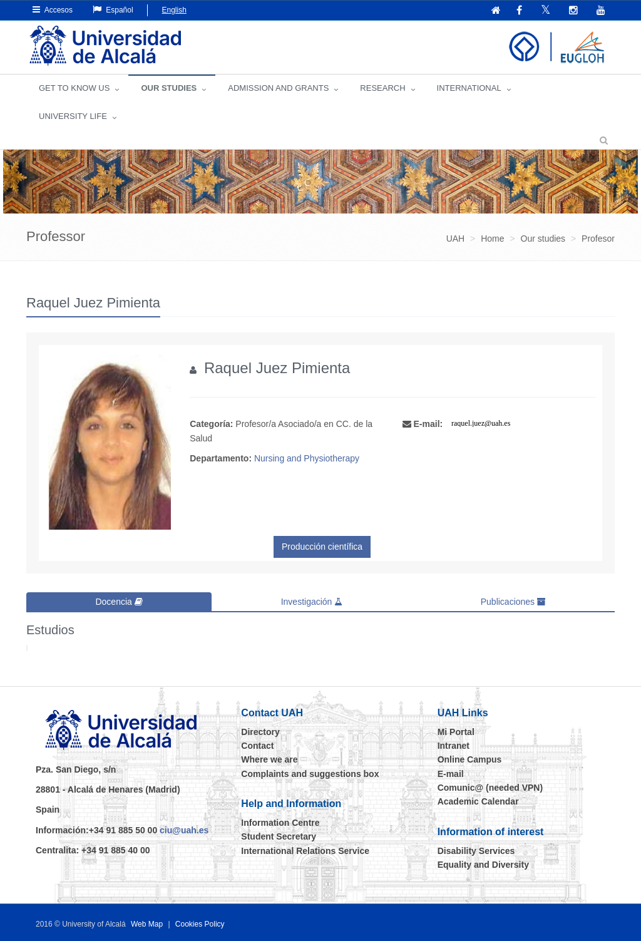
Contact (257, 746)
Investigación (312, 602)
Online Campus (470, 759)
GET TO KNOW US (74, 88)
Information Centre (280, 823)
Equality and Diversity (483, 865)
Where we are (269, 759)
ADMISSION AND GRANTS (278, 88)
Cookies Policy (200, 924)
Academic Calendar (478, 801)
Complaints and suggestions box (310, 774)
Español (113, 9)
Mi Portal (456, 732)
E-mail (451, 774)
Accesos (53, 9)
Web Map (147, 924)
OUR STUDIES (169, 88)
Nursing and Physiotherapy (306, 458)
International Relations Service (305, 851)
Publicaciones (513, 602)
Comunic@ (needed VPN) (490, 788)
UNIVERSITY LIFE (73, 116)
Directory (260, 732)
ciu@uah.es (184, 830)
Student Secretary (278, 836)
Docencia (118, 602)
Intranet (453, 746)
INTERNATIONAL (469, 88)
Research (382, 88)
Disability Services (476, 851)
